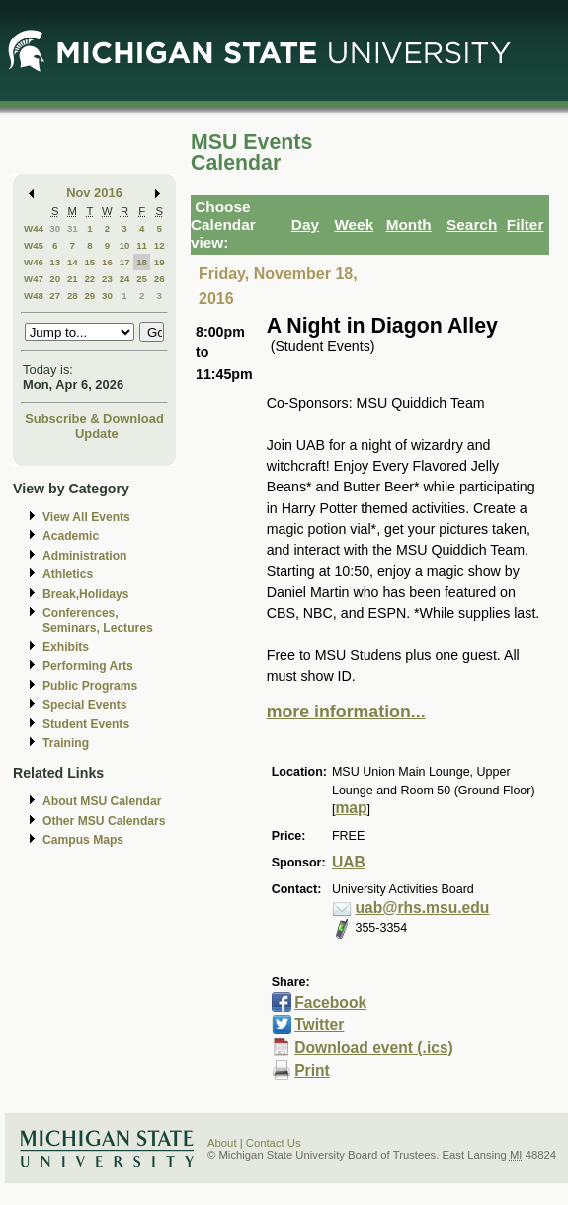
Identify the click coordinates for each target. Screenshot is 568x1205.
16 (107, 262)
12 (159, 245)
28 (72, 295)
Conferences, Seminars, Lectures (97, 620)
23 (107, 278)
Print (312, 1070)
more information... (346, 711)
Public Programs (89, 686)
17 (125, 262)
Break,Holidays (85, 594)
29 (89, 295)
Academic (70, 536)
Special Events (84, 705)
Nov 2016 (94, 193)
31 (72, 228)
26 (159, 278)
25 (141, 278)
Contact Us (273, 1143)
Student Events (85, 724)
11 (141, 245)
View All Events (86, 517)
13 (54, 262)
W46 (33, 262)
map (350, 807)
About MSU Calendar (101, 801)
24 (125, 278)
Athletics (67, 574)
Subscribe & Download (94, 419)
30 (54, 228)
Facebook (330, 1002)
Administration (84, 556)
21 (72, 278)
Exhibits (65, 647)
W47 (33, 278)
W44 (33, 228)
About (222, 1143)
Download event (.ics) (373, 1047)
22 (89, 278)
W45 (33, 245)
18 (141, 262)
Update (97, 433)
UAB (348, 862)
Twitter (319, 1025)
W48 (33, 295)
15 (89, 262)
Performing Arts (87, 666)
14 (72, 262)
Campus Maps (82, 840)
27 (54, 295)
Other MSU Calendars (104, 821)
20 (54, 278)
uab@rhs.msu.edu (422, 907)
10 (125, 245)
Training (65, 743)
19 (159, 262)
